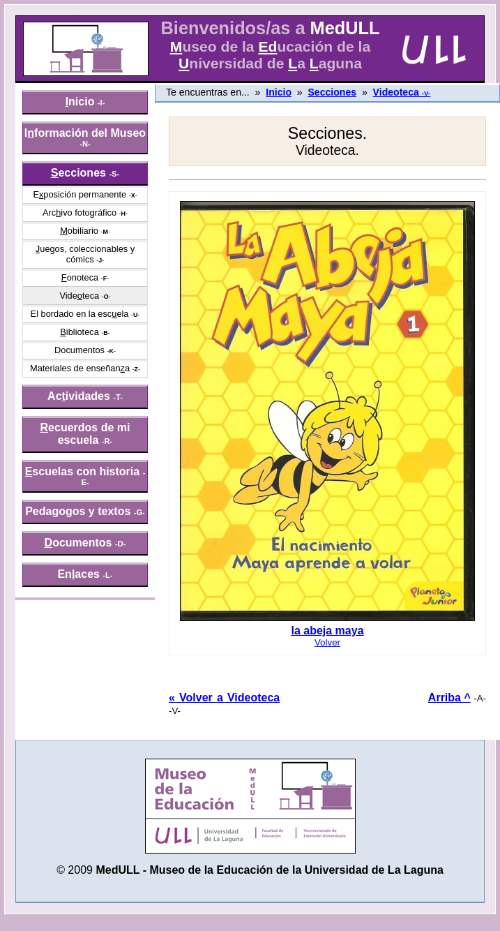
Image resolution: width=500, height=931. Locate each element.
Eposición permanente (79, 194)
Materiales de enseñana (80, 368)
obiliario (79, 230)
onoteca (79, 277)
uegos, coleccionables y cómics (85, 254)
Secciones (332, 92)
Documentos (79, 350)
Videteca (79, 295)
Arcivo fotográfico (79, 212)
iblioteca (79, 332)
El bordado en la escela (80, 313)
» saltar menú (45, 9)
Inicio (278, 92)
